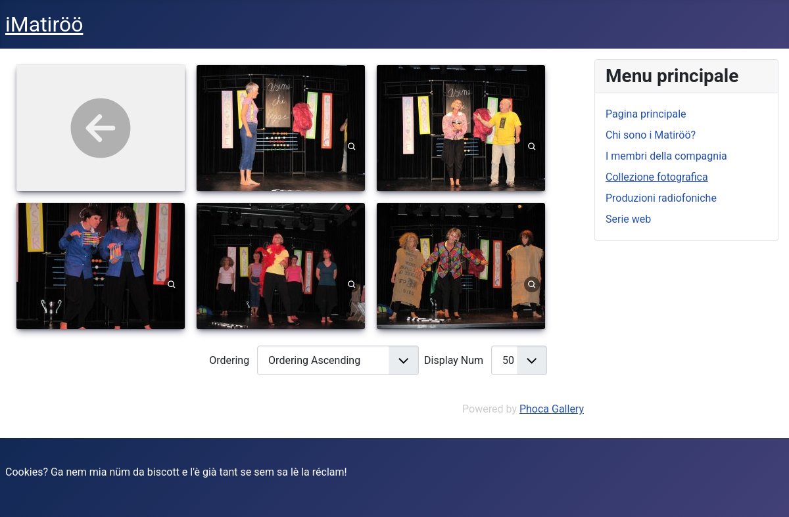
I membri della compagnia (666, 156)
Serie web (628, 219)
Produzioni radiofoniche (661, 198)
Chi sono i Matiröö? (651, 135)
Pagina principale (646, 114)
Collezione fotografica (657, 177)
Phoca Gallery (551, 409)
